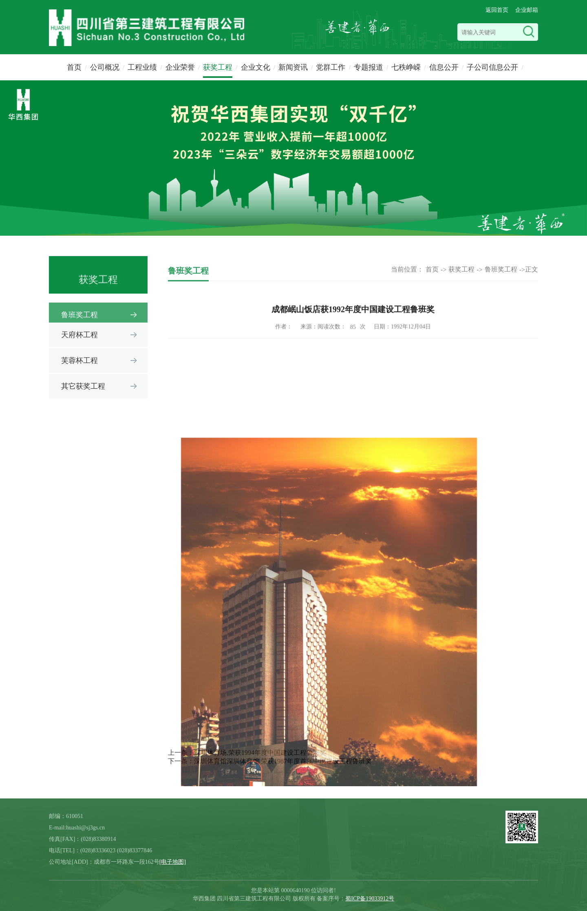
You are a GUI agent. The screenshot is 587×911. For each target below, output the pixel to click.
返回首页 (496, 10)
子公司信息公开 (492, 67)
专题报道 (368, 67)
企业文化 (255, 67)
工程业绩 (142, 67)
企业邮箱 (526, 10)
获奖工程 (217, 67)
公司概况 (104, 67)
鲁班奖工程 (501, 273)
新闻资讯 (293, 67)
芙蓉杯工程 (79, 360)
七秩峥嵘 (406, 67)
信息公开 (444, 67)
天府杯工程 (79, 335)
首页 (74, 67)
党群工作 (330, 67)
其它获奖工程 (83, 386)
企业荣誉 (180, 67)
